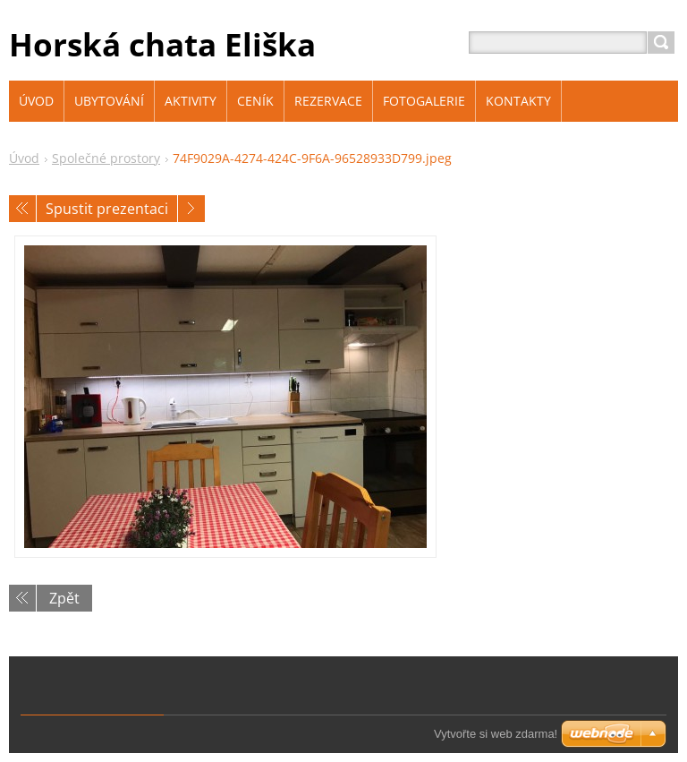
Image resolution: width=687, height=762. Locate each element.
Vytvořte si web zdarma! (495, 734)
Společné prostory (106, 158)
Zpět (64, 598)
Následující (191, 208)
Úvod (24, 158)
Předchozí (22, 208)
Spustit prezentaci (107, 208)
